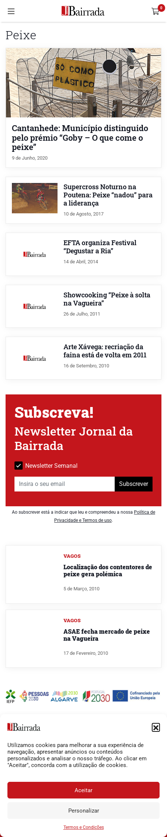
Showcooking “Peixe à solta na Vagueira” (106, 299)
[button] (156, 727)
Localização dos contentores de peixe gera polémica (107, 570)
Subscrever (133, 483)
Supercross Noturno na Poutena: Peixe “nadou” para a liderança (108, 195)
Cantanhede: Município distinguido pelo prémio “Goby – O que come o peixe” (80, 137)
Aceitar (83, 790)
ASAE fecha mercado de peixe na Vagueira (106, 634)
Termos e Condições (83, 827)
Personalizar (83, 810)
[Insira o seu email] (64, 484)
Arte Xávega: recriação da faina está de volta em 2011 (105, 351)
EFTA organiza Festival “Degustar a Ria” (100, 247)
